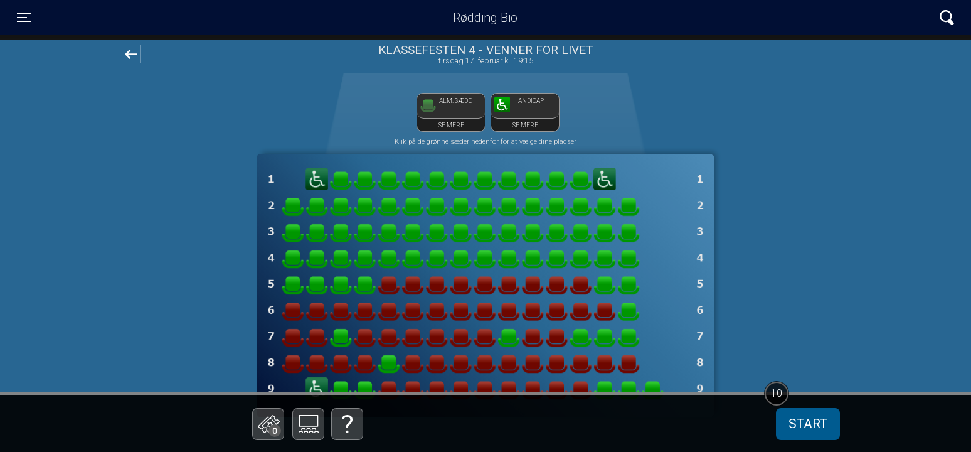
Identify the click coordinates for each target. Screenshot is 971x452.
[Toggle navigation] (23, 17)
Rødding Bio (485, 17)
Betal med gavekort (344, 361)
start (807, 423)
